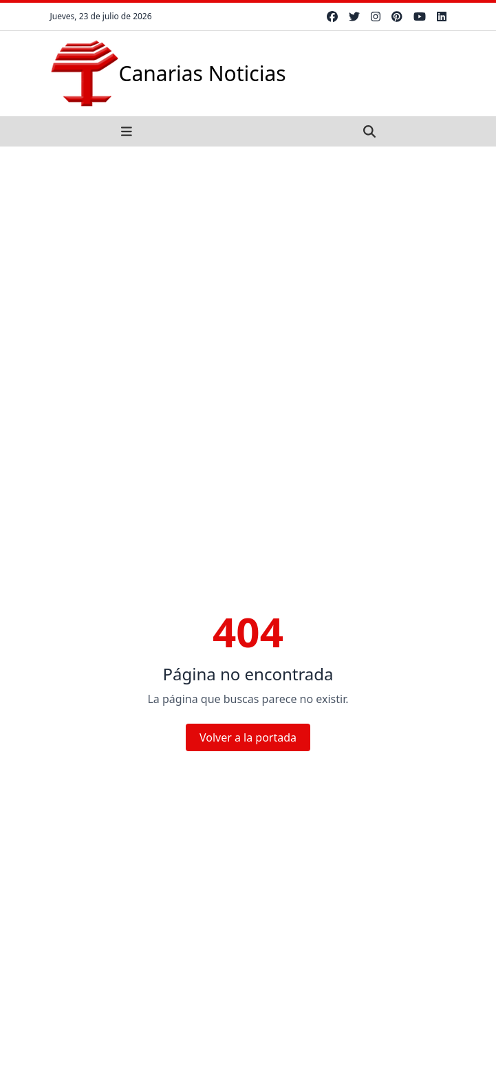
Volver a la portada (248, 737)
